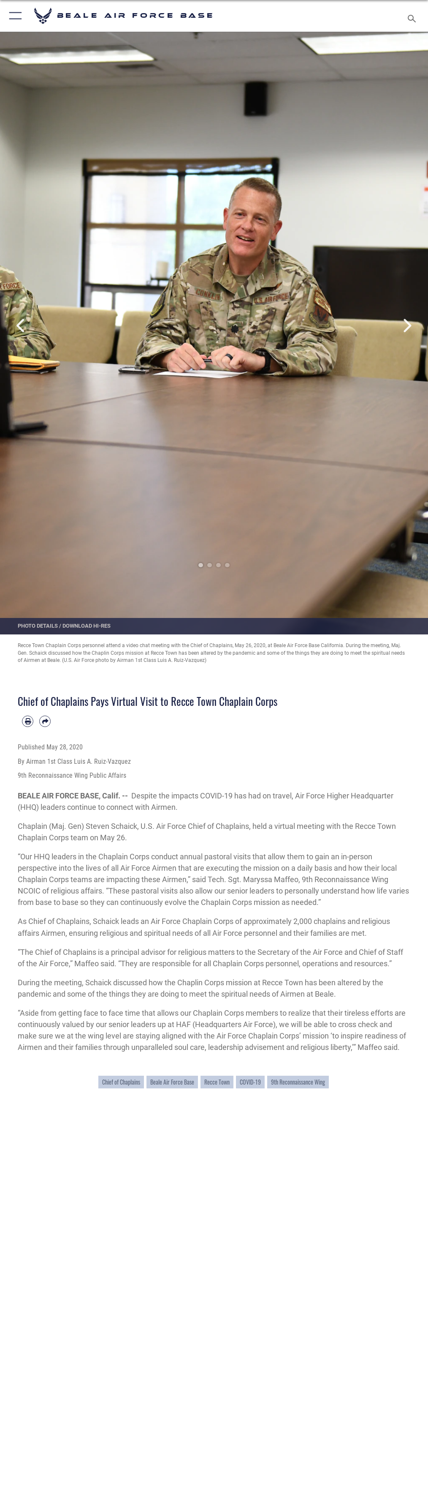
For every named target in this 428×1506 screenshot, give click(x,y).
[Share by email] (45, 721)
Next (406, 326)
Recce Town (217, 1082)
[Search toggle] (413, 16)
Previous (21, 326)
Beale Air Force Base (172, 1082)
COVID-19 (250, 1082)
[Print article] (27, 721)
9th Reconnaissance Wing (298, 1082)
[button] (13, 16)
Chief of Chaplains (121, 1082)
